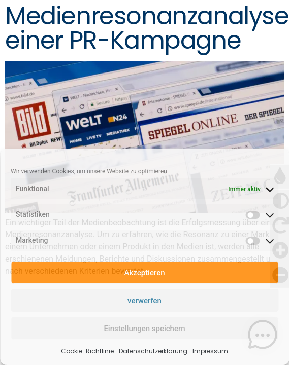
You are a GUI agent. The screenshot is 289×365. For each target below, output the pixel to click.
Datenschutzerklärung (153, 351)
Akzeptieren (144, 272)
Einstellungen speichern (144, 328)
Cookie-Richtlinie (87, 351)
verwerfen (144, 300)
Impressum (210, 351)
